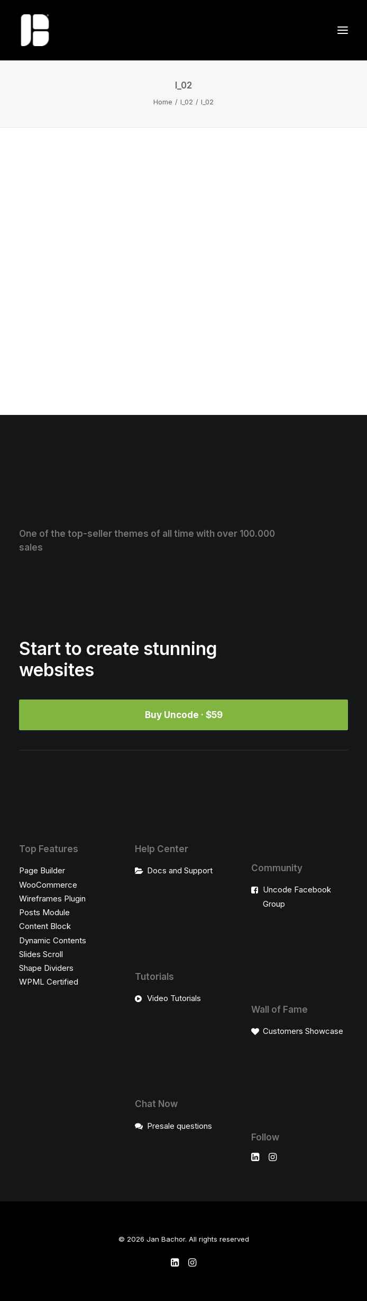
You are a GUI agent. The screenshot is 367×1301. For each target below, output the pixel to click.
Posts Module (44, 912)
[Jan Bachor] (35, 30)
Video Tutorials (174, 998)
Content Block (45, 926)
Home (162, 102)
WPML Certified (48, 982)
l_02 (186, 102)
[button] (342, 30)
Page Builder (42, 870)
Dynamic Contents (52, 940)
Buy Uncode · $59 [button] (184, 715)
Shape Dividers (46, 968)
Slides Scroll (41, 954)
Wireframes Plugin (52, 898)
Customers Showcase (303, 1031)
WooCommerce (48, 885)
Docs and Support (180, 870)
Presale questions (179, 1126)
